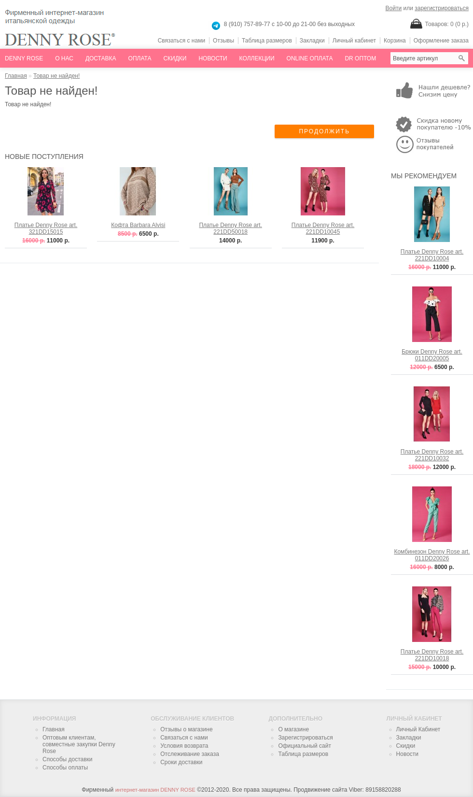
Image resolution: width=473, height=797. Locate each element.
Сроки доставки (181, 762)
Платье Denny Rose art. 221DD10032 (432, 455)
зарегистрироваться (442, 8)
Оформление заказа (441, 40)
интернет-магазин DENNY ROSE (155, 790)
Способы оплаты (65, 767)
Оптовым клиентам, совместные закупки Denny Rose (78, 744)
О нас (64, 58)
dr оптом (360, 58)
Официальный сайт (304, 745)
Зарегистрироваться (305, 737)
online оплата (310, 58)
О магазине (293, 729)
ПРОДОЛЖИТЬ (324, 131)
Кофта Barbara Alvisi (138, 225)
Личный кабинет (354, 40)
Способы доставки (67, 759)
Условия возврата (184, 745)
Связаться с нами (181, 40)
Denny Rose (24, 58)
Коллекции (257, 58)
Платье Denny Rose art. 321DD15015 (46, 228)
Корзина (395, 40)
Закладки (312, 40)
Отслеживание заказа (189, 754)
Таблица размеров (267, 40)
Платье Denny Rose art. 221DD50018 (230, 228)
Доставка (100, 58)
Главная (16, 75)
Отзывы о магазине (186, 729)
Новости (212, 58)
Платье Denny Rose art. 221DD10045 (323, 228)
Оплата (140, 58)
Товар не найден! (56, 75)
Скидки (174, 58)
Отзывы (223, 40)
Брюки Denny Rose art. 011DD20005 (432, 355)
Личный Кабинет (418, 729)
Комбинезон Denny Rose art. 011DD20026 (432, 555)
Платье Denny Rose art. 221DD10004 (432, 255)
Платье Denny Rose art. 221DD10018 (432, 655)
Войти (394, 8)
